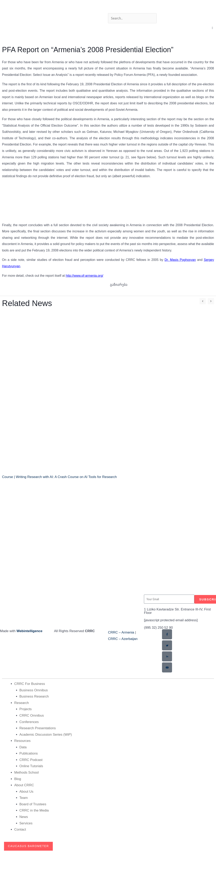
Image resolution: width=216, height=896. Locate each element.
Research (21, 703)
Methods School (26, 772)
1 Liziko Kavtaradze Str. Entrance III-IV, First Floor (177, 611)
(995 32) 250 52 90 (158, 628)
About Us (26, 791)
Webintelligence (29, 631)
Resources (22, 740)
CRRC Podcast (31, 760)
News (23, 817)
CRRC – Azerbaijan (123, 639)
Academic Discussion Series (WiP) (45, 734)
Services (26, 823)
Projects (25, 709)
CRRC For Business (29, 683)
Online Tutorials (31, 766)
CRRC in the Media (34, 810)
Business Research (34, 696)
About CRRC (24, 785)
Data (23, 747)
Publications (28, 753)
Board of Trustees (32, 804)
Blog (17, 779)
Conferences (29, 722)
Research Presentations (37, 728)
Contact (20, 829)
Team (23, 797)
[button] (212, 27)
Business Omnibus (33, 690)
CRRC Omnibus (31, 715)
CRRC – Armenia (121, 632)
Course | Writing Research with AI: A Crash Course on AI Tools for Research (59, 477)
